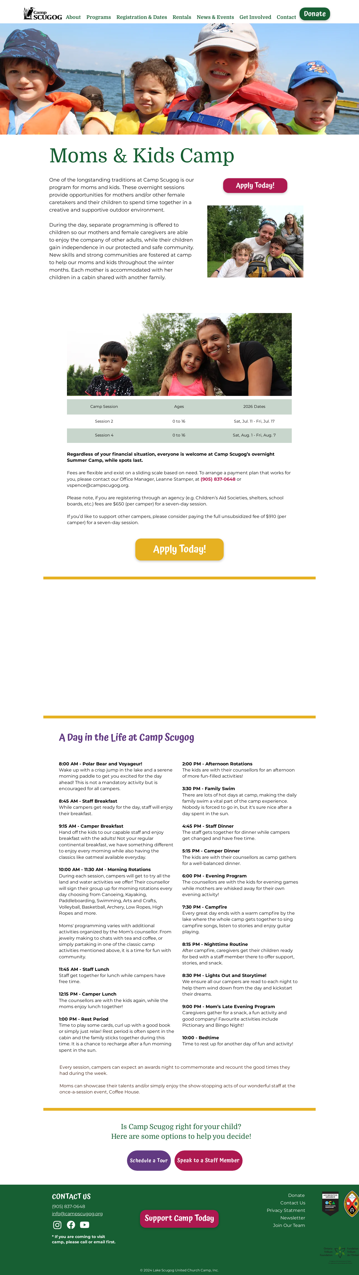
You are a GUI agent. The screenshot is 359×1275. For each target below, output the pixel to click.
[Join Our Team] (289, 1225)
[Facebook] (71, 1224)
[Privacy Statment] (286, 1210)
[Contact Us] (293, 1203)
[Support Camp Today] (179, 1219)
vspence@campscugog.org (97, 485)
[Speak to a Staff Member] (208, 1160)
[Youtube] (84, 1224)
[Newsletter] (293, 1218)
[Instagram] (57, 1224)
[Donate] (315, 14)
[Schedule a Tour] (149, 1160)
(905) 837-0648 (68, 1206)
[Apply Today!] (255, 185)
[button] (73, 17)
